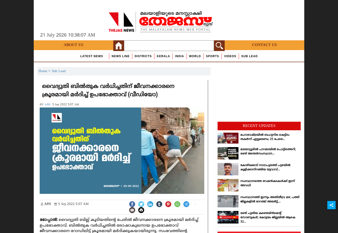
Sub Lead (249, 56)
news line (121, 56)
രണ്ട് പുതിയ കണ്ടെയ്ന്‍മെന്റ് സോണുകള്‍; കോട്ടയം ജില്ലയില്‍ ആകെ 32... (267, 218)
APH (47, 105)
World (195, 56)
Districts (143, 56)
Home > (45, 71)
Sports (212, 56)
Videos (230, 56)
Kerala (163, 56)
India (179, 56)
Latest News (91, 56)
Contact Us (264, 45)
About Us (73, 45)
